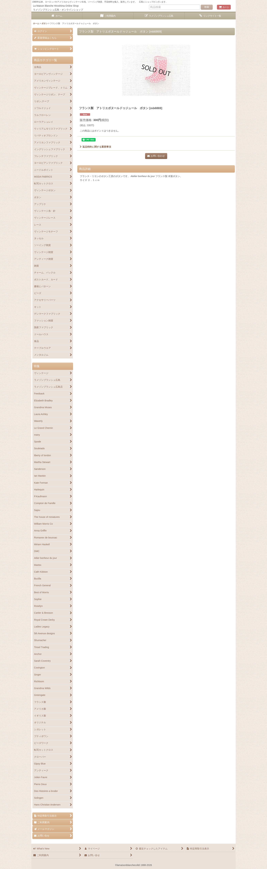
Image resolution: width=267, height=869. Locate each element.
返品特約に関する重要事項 (95, 146)
